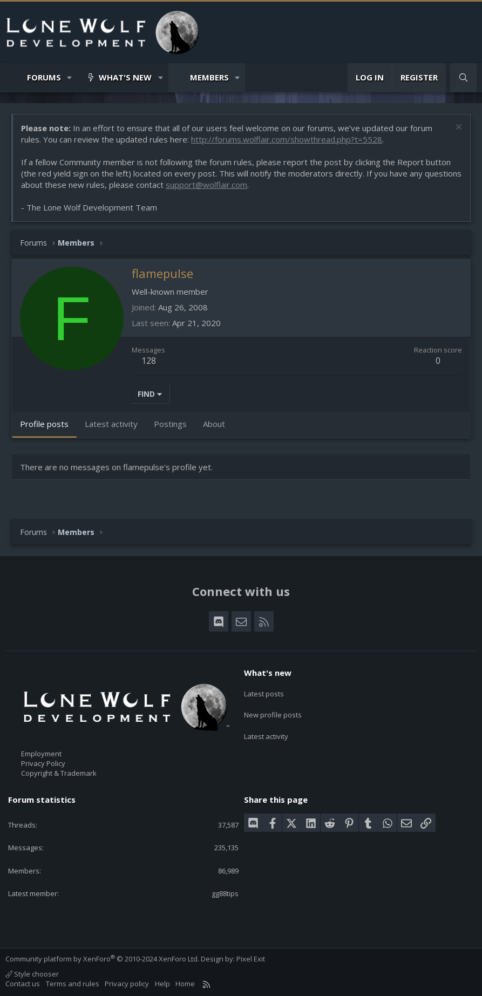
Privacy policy (127, 983)
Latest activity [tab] (111, 423)
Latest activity (266, 731)
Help (162, 983)
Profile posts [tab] (44, 423)
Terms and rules (72, 983)
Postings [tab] (170, 423)
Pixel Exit (250, 959)
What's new (125, 77)
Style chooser (32, 974)
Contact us (22, 983)
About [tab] (214, 423)
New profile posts (273, 711)
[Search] (463, 77)
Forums (44, 77)
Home (185, 983)
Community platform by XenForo (102, 959)
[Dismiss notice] (457, 128)
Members (209, 77)
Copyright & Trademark (59, 773)
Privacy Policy (43, 763)
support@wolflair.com (206, 184)
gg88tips (225, 893)
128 (148, 361)
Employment (41, 753)
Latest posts (264, 691)
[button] (70, 77)
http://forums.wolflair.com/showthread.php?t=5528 (286, 139)
